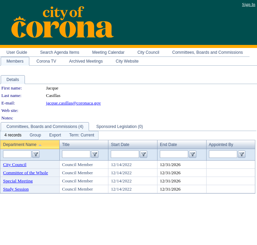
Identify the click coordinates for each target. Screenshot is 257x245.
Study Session (16, 189)
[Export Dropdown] (55, 135)
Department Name (19, 144)
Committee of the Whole (25, 172)
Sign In (248, 4)
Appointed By (221, 144)
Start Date (120, 144)
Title (66, 144)
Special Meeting (18, 180)
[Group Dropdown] (35, 135)
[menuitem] (13, 135)
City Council (15, 164)
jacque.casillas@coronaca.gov (73, 102)
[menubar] (49, 135)
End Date (168, 144)
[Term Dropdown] (81, 135)
